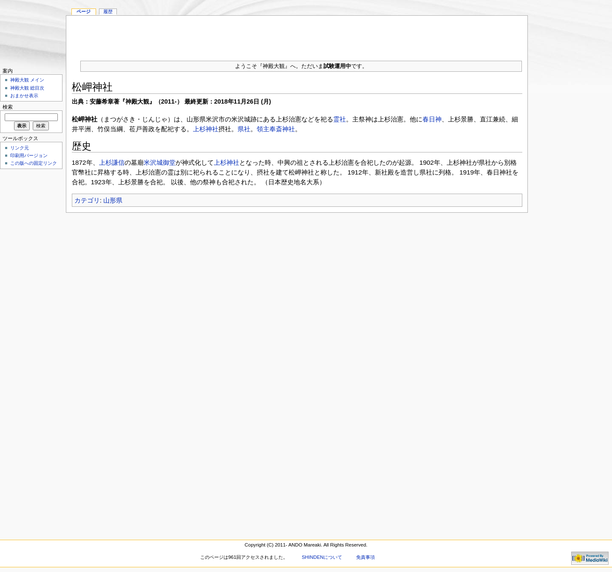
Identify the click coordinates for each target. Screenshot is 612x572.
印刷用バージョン (29, 155)
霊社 (339, 119)
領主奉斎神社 (276, 128)
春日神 (432, 119)
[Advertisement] (297, 35)
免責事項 (365, 557)
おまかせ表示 (24, 95)
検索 (8, 107)
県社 (244, 128)
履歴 (108, 11)
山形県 (112, 200)
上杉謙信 (112, 162)
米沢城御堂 (160, 162)
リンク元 (19, 147)
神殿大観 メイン (27, 79)
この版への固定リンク (33, 163)
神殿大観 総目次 (27, 87)
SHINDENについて (322, 557)
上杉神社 (205, 128)
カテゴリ (87, 200)
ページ (83, 11)
